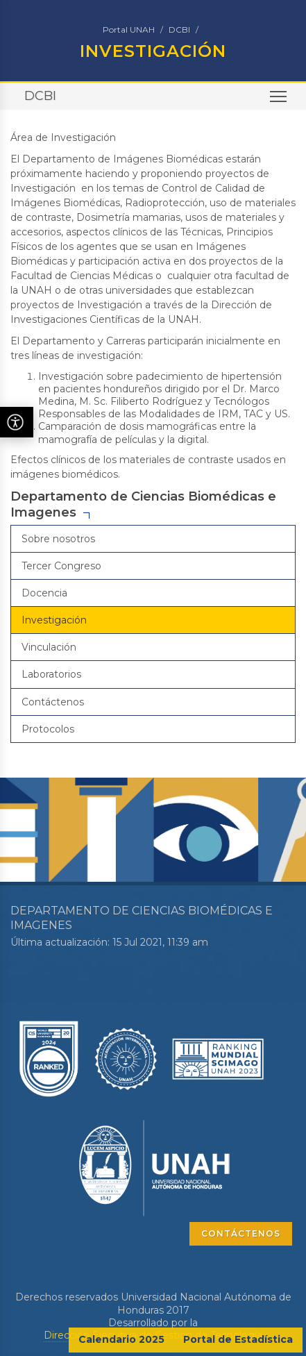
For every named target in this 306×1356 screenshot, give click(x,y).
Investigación (54, 620)
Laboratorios (51, 674)
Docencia (44, 593)
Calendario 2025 (121, 1339)
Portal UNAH (129, 29)
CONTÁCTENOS (240, 1233)
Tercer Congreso (61, 566)
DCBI (179, 29)
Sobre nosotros (58, 539)
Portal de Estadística (238, 1339)
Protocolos (48, 729)
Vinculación (49, 647)
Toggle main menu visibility (279, 101)
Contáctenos (53, 702)
